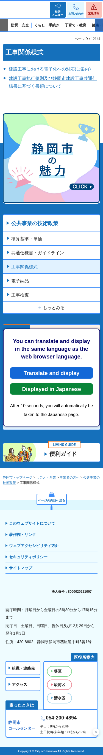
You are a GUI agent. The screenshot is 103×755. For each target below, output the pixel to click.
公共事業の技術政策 (34, 223)
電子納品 (20, 281)
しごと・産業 (46, 477)
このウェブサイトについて (32, 523)
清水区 (59, 698)
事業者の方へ (69, 477)
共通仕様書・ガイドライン (37, 252)
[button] (58, 10)
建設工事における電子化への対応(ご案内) (50, 69)
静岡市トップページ (17, 477)
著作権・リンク (22, 534)
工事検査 (20, 295)
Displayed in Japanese (51, 389)
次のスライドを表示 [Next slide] (99, 25)
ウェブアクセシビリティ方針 (34, 545)
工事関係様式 (24, 267)
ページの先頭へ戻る (51, 500)
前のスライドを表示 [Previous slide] (4, 25)
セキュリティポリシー (28, 557)
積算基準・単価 (26, 238)
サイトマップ (20, 568)
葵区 (58, 671)
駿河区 (59, 685)
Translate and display (51, 373)
